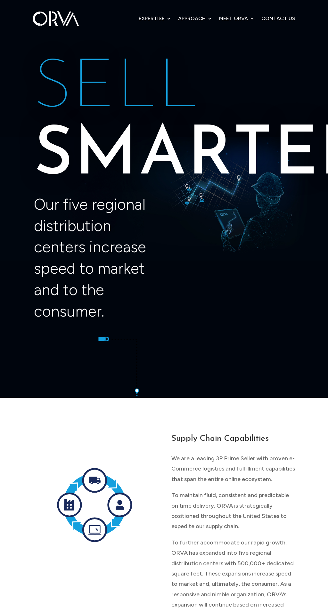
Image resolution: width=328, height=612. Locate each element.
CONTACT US (278, 18)
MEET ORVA (233, 18)
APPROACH (192, 18)
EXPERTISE (152, 18)
